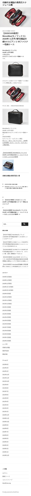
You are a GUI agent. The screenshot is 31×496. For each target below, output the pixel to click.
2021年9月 (5, 384)
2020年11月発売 (7, 280)
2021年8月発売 (6, 330)
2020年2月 (5, 448)
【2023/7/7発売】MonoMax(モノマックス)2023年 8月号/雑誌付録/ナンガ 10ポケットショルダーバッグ (15, 236)
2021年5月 (5, 398)
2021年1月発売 (6, 307)
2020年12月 (5, 415)
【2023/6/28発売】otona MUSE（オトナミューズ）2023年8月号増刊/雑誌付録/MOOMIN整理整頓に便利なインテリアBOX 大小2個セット (15, 259)
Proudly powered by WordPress (10, 492)
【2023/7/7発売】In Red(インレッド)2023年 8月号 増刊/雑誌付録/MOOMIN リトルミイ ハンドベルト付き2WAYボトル (15, 244)
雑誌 (17, 188)
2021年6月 (5, 394)
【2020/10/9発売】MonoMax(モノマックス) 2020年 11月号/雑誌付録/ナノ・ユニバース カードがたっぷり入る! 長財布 (15, 154)
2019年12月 (5, 455)
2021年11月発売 (7, 300)
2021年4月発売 (6, 317)
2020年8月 (5, 428)
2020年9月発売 (6, 293)
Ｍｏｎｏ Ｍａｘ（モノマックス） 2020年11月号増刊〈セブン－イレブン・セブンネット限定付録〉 (15, 142)
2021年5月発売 (6, 320)
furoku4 (13, 30)
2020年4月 (5, 441)
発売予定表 (5, 350)
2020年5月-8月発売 (7, 290)
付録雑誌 (14, 188)
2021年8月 (5, 388)
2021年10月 (5, 381)
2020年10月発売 (8, 184)
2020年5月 (5, 438)
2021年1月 (5, 411)
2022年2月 (5, 368)
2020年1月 (5, 452)
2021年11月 (5, 378)
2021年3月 (5, 405)
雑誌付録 (20, 188)
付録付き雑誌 (14, 184)
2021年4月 (5, 401)
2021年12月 (5, 374)
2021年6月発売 (6, 324)
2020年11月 (5, 418)
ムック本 (4, 344)
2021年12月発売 (7, 303)
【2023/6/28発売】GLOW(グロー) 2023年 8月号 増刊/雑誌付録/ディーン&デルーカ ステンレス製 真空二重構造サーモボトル (15, 251)
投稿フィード (6, 476)
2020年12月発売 (7, 283)
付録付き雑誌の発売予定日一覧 (11, 175)
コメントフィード (7, 479)
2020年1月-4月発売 (7, 287)
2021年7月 (5, 391)
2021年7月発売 (6, 327)
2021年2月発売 (6, 310)
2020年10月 (5, 421)
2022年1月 (5, 371)
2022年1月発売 (6, 337)
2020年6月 (5, 435)
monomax (7, 186)
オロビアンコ (13, 186)
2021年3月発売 (6, 314)
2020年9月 (5, 425)
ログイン (4, 473)
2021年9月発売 (6, 334)
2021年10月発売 (7, 297)
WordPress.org (6, 483)
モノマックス (18, 186)
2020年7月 (5, 431)
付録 (23, 186)
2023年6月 (5, 364)
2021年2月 (5, 408)
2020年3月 (5, 445)
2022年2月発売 (6, 340)
